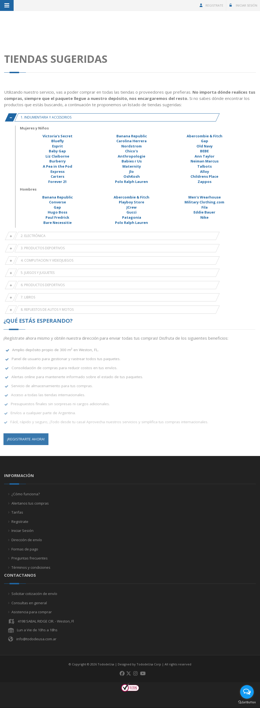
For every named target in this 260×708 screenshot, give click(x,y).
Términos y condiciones (30, 567)
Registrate (211, 5)
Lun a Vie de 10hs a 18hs (37, 629)
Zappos (204, 181)
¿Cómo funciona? (25, 493)
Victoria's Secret (57, 136)
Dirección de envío (26, 539)
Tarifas (17, 512)
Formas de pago (24, 549)
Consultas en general (29, 602)
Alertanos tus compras (30, 503)
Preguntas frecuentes (29, 558)
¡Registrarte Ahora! (23, 439)
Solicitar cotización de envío (34, 593)
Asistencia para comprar (31, 611)
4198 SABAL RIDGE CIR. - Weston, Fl (46, 621)
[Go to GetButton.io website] (247, 702)
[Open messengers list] (247, 692)
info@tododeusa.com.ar (36, 638)
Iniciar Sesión (242, 5)
